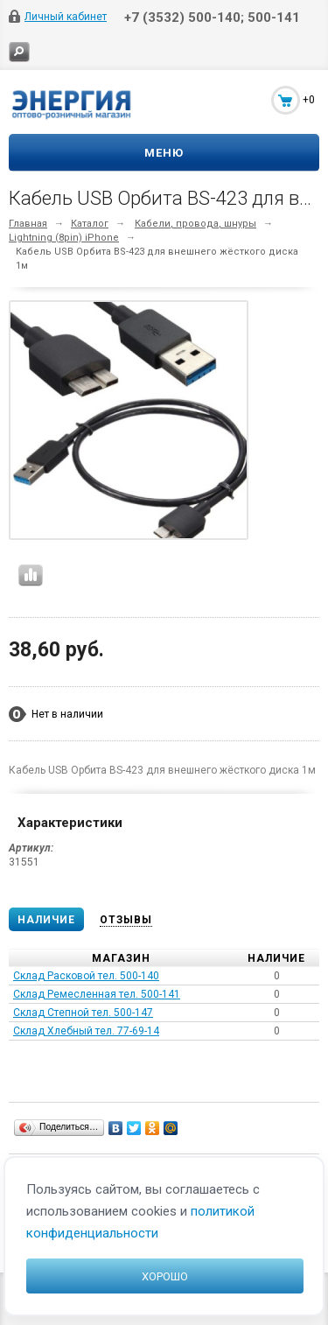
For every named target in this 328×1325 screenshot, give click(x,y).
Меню (164, 152)
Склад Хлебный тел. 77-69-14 (86, 1031)
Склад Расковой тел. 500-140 (86, 976)
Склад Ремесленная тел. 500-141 (96, 994)
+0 (309, 100)
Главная (28, 223)
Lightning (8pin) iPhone (64, 237)
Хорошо (165, 1276)
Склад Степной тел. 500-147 (83, 1012)
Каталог (89, 223)
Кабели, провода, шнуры (195, 223)
